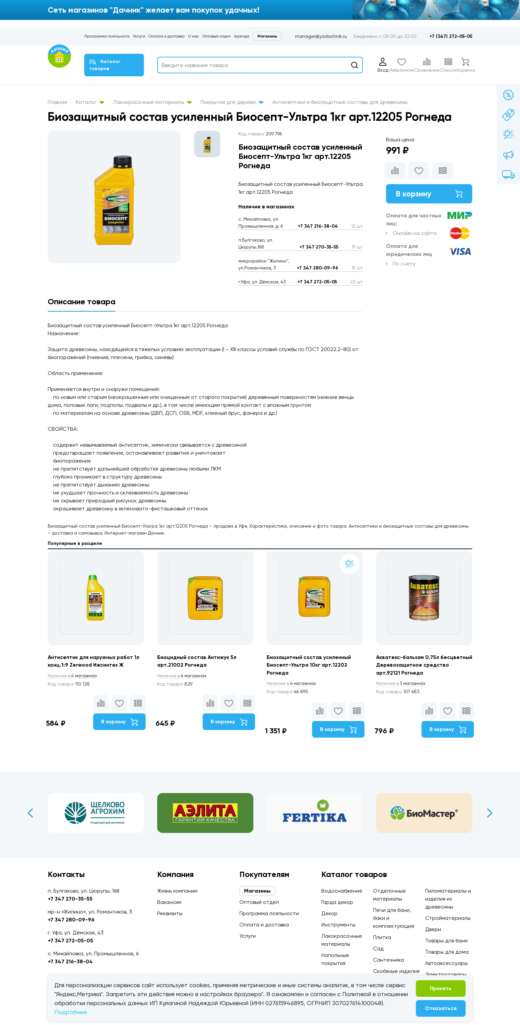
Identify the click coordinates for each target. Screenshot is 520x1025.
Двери (433, 929)
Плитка (382, 937)
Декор (329, 913)
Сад (378, 948)
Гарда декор (337, 902)
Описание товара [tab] (81, 301)
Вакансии (169, 902)
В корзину (429, 194)
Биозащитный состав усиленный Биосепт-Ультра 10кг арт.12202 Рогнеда (310, 665)
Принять (441, 988)
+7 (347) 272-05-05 (450, 36)
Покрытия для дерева (232, 102)
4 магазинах (73, 676)
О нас (193, 36)
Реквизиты (169, 913)
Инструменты (338, 924)
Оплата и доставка (167, 36)
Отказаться (441, 1008)
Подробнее (70, 1011)
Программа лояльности (107, 36)
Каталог (90, 102)
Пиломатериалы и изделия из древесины (448, 899)
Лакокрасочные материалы (152, 102)
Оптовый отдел (216, 36)
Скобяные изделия (396, 971)
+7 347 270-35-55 (318, 247)
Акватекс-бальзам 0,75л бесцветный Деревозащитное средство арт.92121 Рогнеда (416, 665)
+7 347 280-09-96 (317, 268)
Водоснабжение (341, 891)
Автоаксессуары (446, 963)
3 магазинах (402, 684)
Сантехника (388, 960)
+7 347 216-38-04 (318, 226)
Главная (57, 102)
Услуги (139, 36)
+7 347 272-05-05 (317, 282)
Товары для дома (447, 952)
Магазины (267, 36)
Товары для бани (446, 940)
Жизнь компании (177, 891)
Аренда (241, 36)
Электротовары (445, 974)
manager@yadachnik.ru (321, 36)
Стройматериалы (448, 918)
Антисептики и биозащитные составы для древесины (340, 102)
